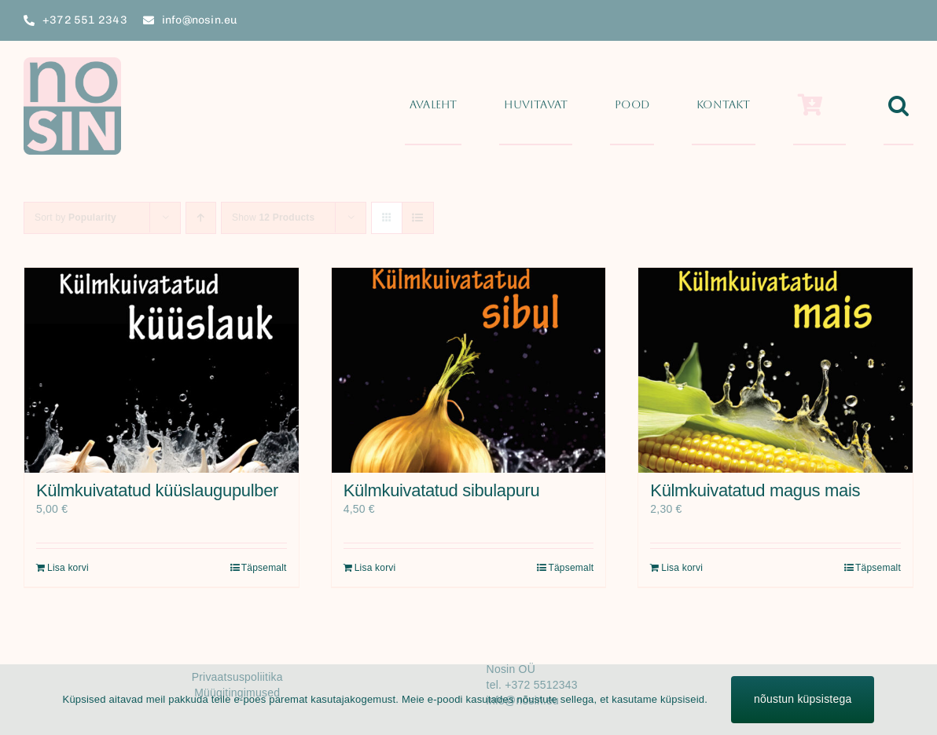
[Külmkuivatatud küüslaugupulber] (161, 370)
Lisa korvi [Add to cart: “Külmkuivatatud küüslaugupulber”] (68, 567)
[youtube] (907, 20)
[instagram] (879, 20)
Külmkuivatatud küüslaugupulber (157, 490)
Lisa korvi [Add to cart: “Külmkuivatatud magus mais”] (682, 567)
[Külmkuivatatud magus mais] (775, 370)
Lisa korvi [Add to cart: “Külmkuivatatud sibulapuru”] (375, 567)
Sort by (75, 217)
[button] (898, 106)
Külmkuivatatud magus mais (755, 490)
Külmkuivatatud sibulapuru (442, 490)
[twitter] (849, 20)
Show (273, 217)
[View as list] (417, 218)
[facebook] (821, 20)
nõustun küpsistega (802, 699)
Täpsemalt (264, 567)
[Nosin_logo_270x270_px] (72, 63)
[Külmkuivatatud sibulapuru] (469, 370)
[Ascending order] (201, 218)
